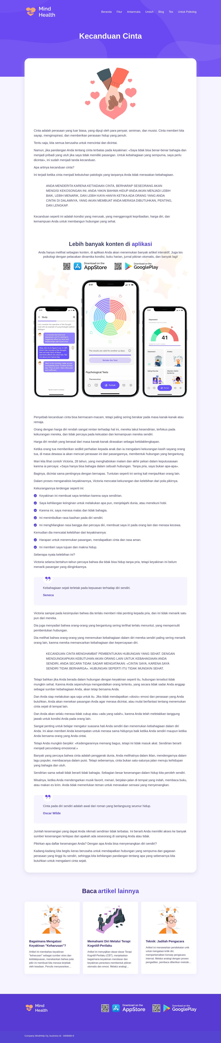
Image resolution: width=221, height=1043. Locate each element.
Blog (161, 11)
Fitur (119, 11)
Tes (171, 11)
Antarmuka (133, 11)
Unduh (149, 11)
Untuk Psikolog (187, 11)
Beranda (106, 11)
